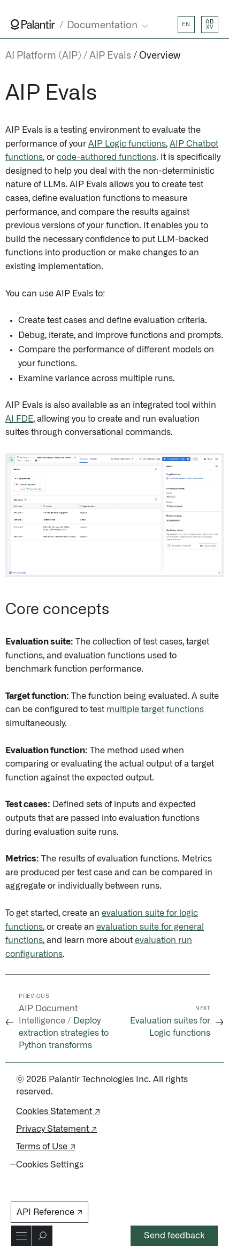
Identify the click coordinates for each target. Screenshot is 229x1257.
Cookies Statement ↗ (58, 1111)
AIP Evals (110, 56)
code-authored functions (106, 157)
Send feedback (174, 1235)
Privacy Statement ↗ (56, 1129)
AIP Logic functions (127, 144)
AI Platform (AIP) (43, 56)
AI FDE (19, 419)
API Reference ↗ (49, 1212)
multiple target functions (155, 709)
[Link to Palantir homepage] (33, 24)
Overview (159, 56)
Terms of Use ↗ (45, 1146)
